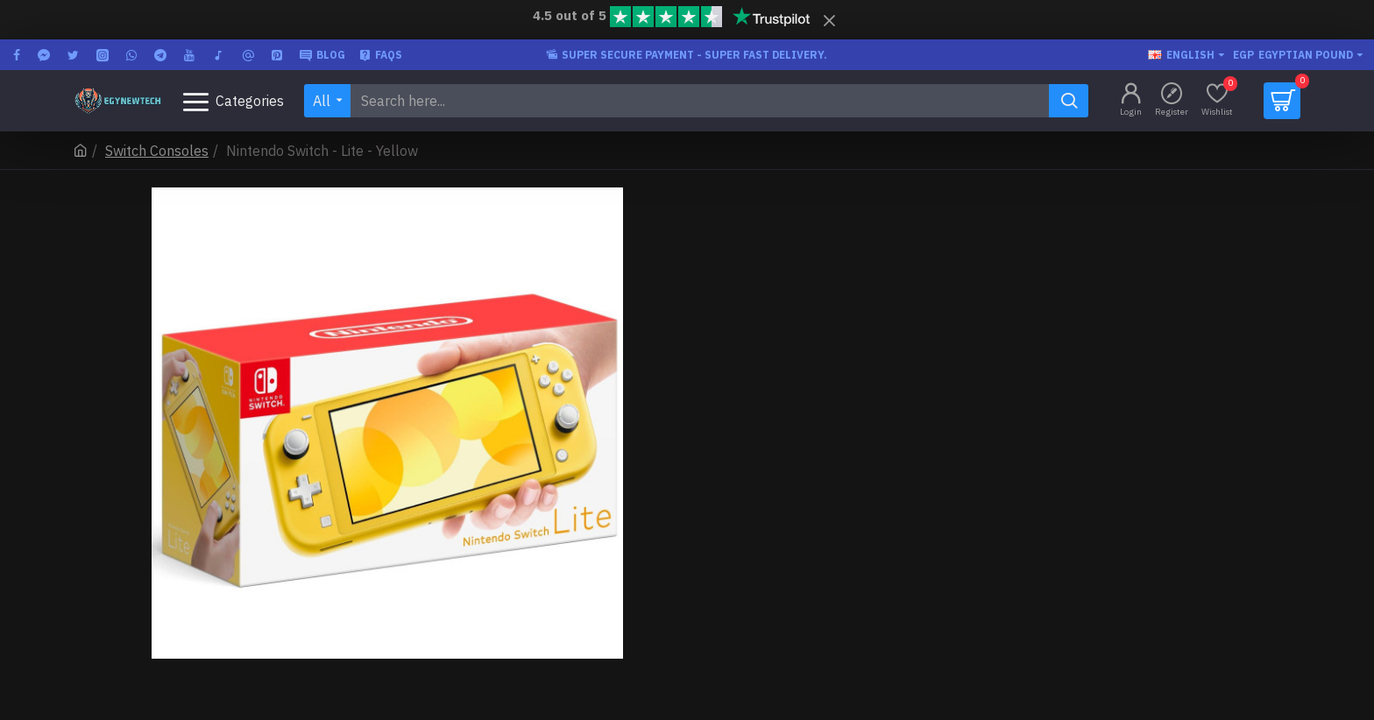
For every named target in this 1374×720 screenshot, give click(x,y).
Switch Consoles (157, 150)
